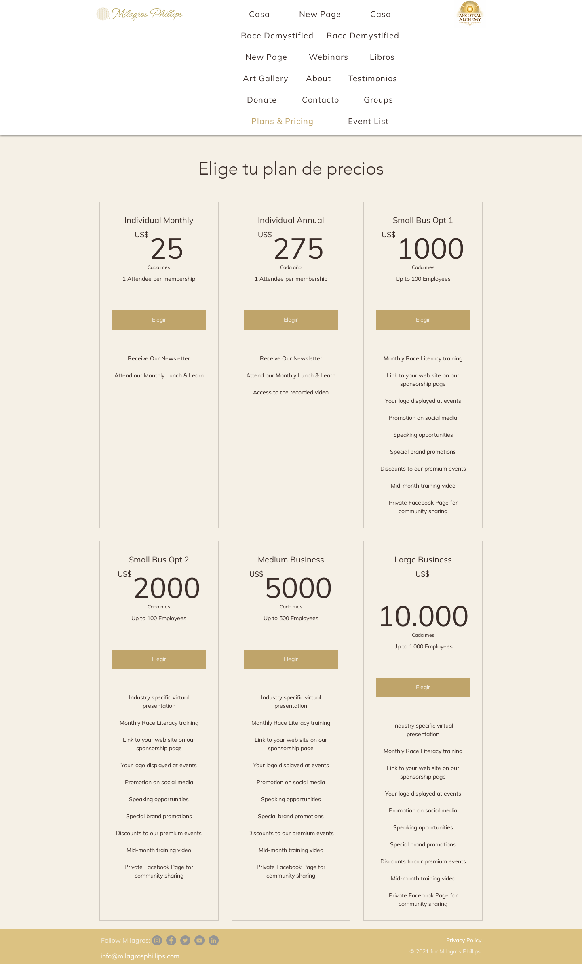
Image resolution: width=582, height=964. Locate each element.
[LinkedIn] (214, 940)
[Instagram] (157, 940)
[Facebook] (171, 940)
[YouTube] (199, 940)
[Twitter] (185, 940)
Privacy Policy (463, 940)
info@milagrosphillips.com (140, 956)
